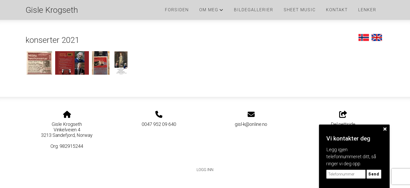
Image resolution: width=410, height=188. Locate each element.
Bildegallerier (253, 9)
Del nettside (343, 119)
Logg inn (205, 170)
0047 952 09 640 (159, 124)
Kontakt (337, 9)
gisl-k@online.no (251, 124)
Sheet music (300, 9)
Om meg (211, 11)
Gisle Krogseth (52, 10)
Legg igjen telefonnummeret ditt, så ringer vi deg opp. (351, 156)
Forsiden (177, 9)
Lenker (367, 9)
